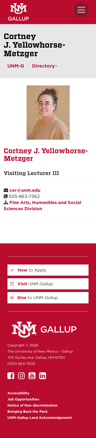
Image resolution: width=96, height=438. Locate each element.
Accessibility (18, 393)
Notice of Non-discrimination (32, 405)
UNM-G (15, 66)
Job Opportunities (23, 399)
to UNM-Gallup (34, 297)
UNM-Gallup (31, 283)
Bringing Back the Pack (27, 411)
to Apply (28, 270)
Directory (44, 66)
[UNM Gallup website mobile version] (48, 12)
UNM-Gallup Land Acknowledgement (39, 418)
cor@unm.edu (24, 190)
